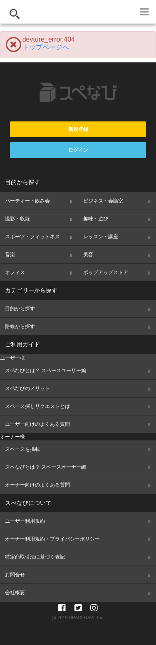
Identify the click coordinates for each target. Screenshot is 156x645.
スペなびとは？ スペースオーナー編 (45, 467)
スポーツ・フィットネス (32, 237)
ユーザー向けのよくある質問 (37, 424)
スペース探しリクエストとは (37, 406)
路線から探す (20, 326)
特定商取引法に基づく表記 (35, 557)
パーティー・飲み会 (27, 201)
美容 (88, 254)
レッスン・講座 (100, 237)
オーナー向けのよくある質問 (37, 485)
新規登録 (78, 129)
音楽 (10, 254)
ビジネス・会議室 (103, 201)
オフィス (15, 272)
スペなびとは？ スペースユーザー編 (45, 370)
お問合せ (15, 575)
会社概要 (15, 593)
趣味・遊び (95, 219)
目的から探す (20, 308)
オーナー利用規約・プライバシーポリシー (52, 539)
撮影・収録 (17, 219)
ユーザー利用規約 (25, 521)
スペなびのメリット (27, 388)
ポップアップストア (105, 272)
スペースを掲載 (22, 449)
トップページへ (45, 47)
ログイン (78, 150)
